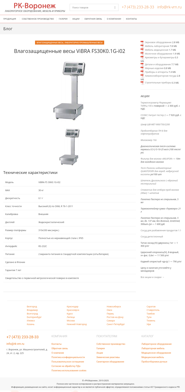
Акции (99, 354)
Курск (70, 315)
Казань (30, 325)
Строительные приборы (156, 84)
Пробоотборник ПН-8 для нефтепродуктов (154, 134)
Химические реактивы (108, 359)
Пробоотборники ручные (154, 363)
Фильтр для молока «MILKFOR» (157, 160)
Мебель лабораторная (155, 47)
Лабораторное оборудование (156, 345)
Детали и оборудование (156, 65)
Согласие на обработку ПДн (66, 367)
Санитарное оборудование (110, 363)
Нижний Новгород (77, 325)
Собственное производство (110, 345)
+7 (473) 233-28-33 (138, 7)
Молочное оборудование (156, 55)
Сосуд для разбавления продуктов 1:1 (161, 231)
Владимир (32, 311)
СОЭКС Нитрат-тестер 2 (153, 116)
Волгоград (32, 315)
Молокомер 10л (149, 141)
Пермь (110, 315)
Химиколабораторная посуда (158, 77)
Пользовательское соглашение (67, 363)
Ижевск (31, 322)
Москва (71, 322)
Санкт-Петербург (116, 325)
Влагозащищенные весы (50, 44)
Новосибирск (114, 307)
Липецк (71, 318)
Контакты (56, 345)
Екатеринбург (34, 318)
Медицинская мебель (152, 359)
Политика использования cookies (68, 372)
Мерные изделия (152, 69)
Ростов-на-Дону (115, 318)
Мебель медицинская (154, 51)
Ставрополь (153, 311)
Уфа (149, 325)
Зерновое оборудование (156, 43)
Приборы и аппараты (154, 73)
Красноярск (73, 311)
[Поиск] (94, 8)
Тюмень (151, 322)
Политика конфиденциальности (68, 359)
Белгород (32, 307)
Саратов (151, 307)
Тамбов (151, 315)
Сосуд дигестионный (152, 238)
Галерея (100, 350)
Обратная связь (59, 350)
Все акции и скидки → (152, 278)
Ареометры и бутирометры (157, 58)
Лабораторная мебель (152, 350)
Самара (111, 322)
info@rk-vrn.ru (169, 7)
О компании (57, 354)
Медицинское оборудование (156, 354)
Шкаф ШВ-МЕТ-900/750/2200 (155, 125)
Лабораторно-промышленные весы (83, 44)
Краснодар (72, 307)
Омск (109, 311)
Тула (149, 318)
